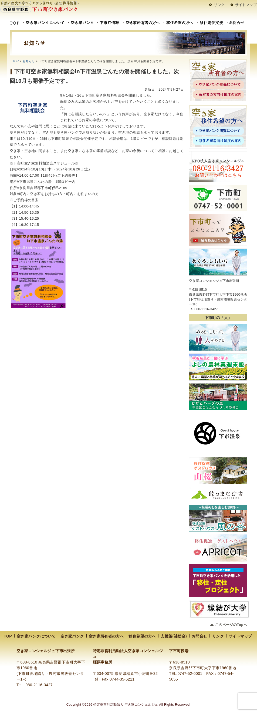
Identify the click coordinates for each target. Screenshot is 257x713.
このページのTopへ (231, 625)
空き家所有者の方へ (106, 636)
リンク (219, 5)
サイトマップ (246, 5)
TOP (15, 61)
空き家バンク (72, 636)
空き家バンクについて (36, 636)
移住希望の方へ (142, 636)
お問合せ (199, 636)
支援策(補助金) (174, 636)
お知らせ (28, 61)
